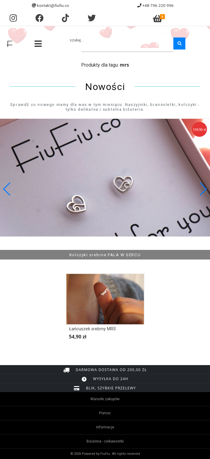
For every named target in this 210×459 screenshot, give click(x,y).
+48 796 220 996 (158, 5)
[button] (203, 189)
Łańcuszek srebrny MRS (92, 329)
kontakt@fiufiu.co (53, 5)
